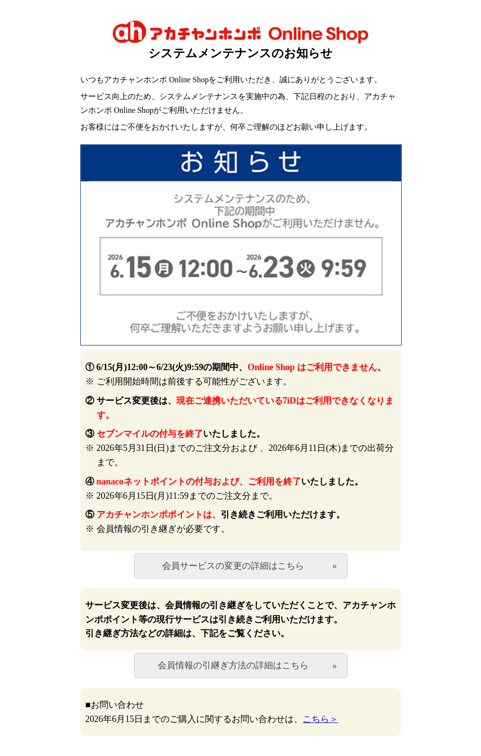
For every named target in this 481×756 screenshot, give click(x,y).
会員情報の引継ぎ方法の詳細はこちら (233, 665)
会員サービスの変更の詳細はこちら (233, 566)
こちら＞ (320, 719)
